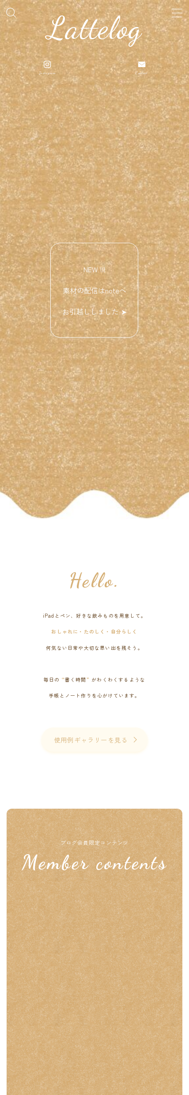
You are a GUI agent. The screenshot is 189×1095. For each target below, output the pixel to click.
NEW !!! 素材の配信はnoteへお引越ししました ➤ (94, 290)
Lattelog (94, 28)
